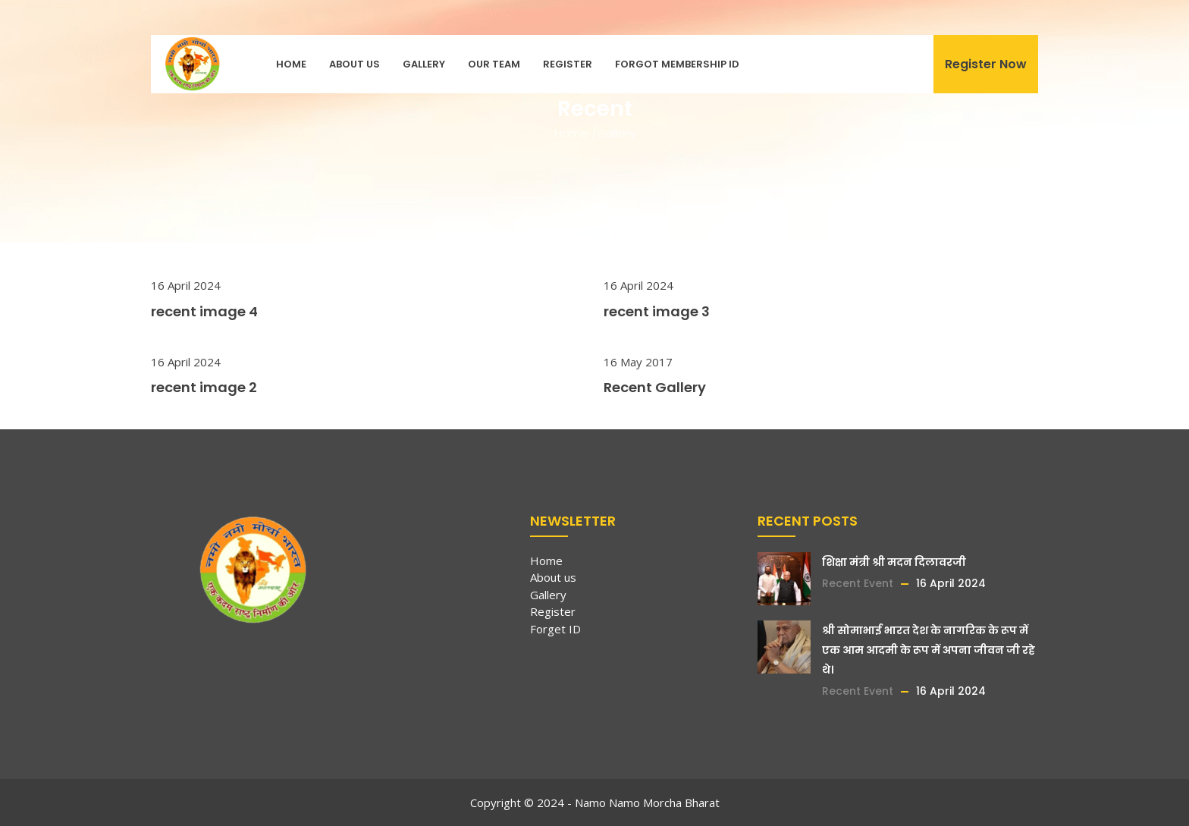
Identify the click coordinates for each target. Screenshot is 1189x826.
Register (567, 64)
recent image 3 (657, 311)
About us (354, 64)
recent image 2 (204, 387)
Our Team (494, 64)
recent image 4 (204, 311)
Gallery (424, 64)
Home (291, 64)
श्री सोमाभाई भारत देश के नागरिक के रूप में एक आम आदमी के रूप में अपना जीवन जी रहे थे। (928, 650)
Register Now (986, 64)
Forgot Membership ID (677, 64)
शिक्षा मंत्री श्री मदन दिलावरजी (894, 562)
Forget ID (555, 628)
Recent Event (857, 583)
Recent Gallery (655, 387)
